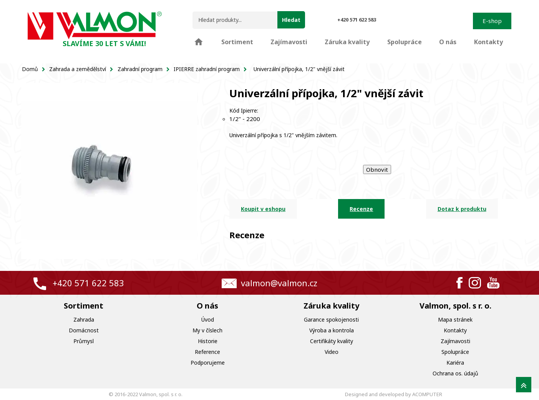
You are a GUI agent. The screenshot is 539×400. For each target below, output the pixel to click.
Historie (207, 341)
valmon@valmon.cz (279, 283)
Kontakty (455, 330)
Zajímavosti (455, 341)
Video (331, 351)
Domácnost (84, 330)
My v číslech (207, 330)
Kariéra (455, 362)
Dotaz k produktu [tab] (462, 208)
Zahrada (83, 319)
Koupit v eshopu (263, 208)
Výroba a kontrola (331, 330)
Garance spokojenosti (331, 319)
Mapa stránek (455, 319)
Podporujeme (208, 362)
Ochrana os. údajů (455, 373)
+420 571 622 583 (88, 283)
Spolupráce (455, 351)
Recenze (361, 208)
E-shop (492, 21)
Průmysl (83, 341)
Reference (207, 351)
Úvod (207, 319)
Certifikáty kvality (331, 341)
